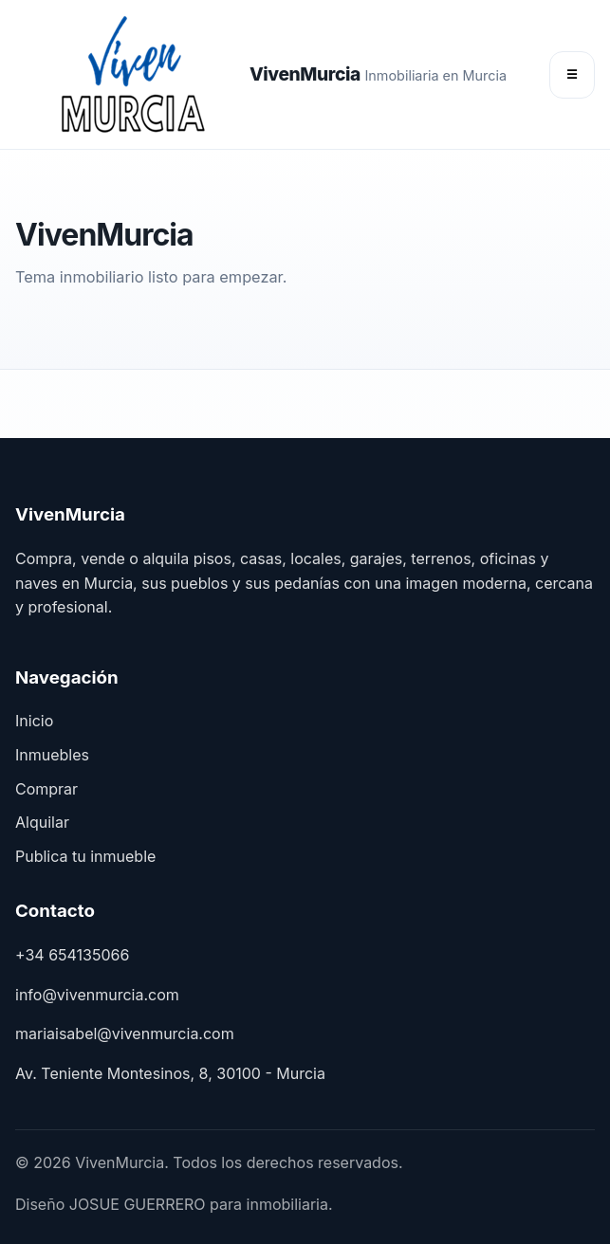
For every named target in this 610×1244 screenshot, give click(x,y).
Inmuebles (52, 754)
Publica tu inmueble (85, 856)
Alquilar (42, 822)
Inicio (34, 720)
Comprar (46, 788)
